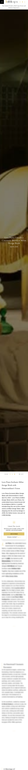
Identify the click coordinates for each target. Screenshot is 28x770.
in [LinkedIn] (24, 2)
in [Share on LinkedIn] (12, 474)
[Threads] (22, 2)
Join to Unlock (14, 534)
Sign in (19, 537)
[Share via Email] (10, 474)
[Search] (17, 2)
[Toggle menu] (2, 2)
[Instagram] (20, 2)
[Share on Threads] (14, 474)
